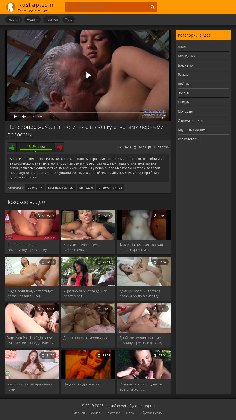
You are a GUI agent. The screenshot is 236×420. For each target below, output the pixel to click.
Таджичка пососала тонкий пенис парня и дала (141, 247)
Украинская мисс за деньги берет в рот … (85, 293)
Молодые (86, 187)
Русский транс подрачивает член (29, 386)
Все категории (189, 139)
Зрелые (184, 93)
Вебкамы (185, 83)
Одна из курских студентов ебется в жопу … (141, 386)
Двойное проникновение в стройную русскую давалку (142, 340)
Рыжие (183, 74)
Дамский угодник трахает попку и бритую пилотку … (141, 293)
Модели (32, 19)
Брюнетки (35, 187)
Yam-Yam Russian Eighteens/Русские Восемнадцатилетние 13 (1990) (31, 340)
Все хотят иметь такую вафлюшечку (81, 247)
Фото (68, 19)
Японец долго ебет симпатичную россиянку (27, 247)
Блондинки (186, 56)
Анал (182, 47)
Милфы (183, 102)
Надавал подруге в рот (81, 384)
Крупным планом (61, 187)
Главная (13, 19)
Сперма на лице (110, 187)
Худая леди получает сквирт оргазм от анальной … (30, 293)
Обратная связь (152, 413)
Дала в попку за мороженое (85, 337)
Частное (51, 19)
